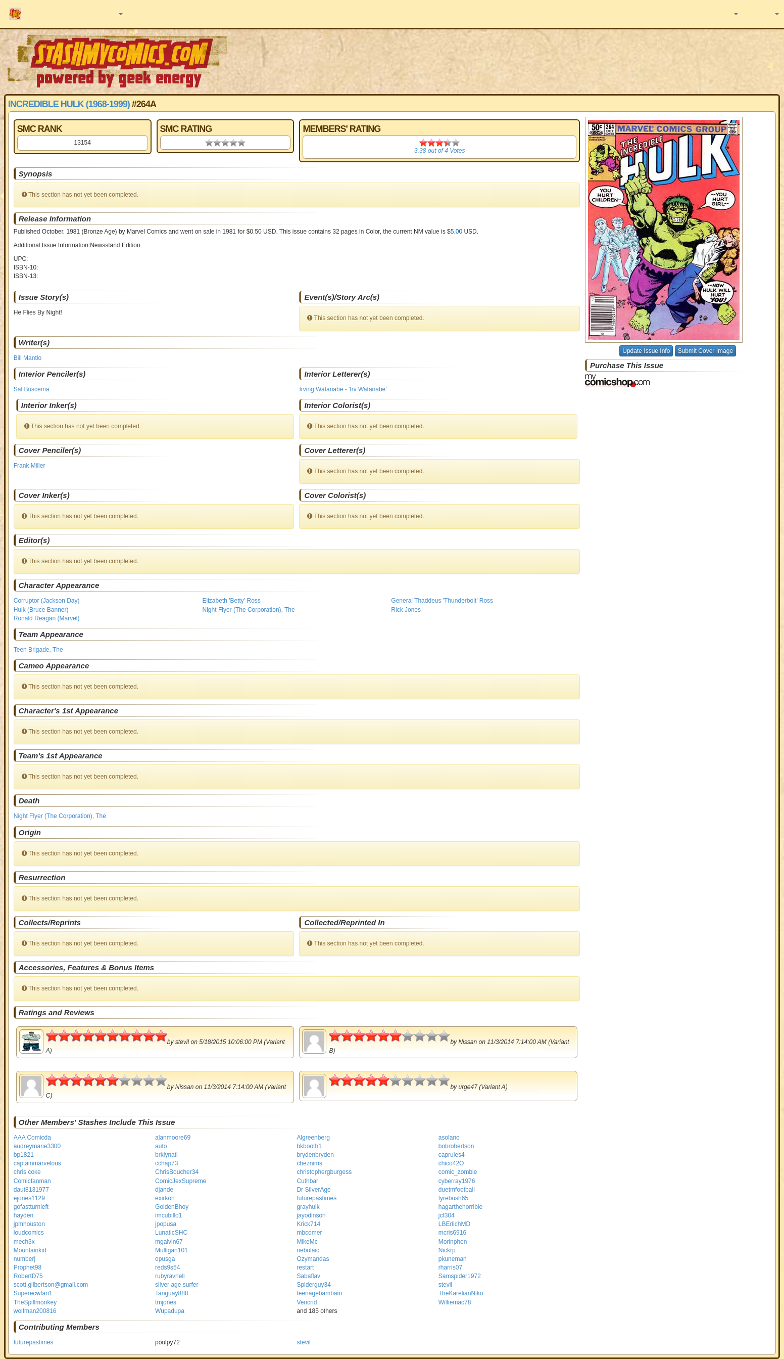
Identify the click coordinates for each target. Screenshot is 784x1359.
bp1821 (24, 1154)
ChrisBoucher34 (177, 1171)
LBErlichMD (454, 1224)
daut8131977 (31, 1189)
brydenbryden (315, 1154)
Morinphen (452, 1241)
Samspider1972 (459, 1276)
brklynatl (166, 1154)
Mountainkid (30, 1250)
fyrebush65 (453, 1198)
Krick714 (308, 1224)
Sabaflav (308, 1276)
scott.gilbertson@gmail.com (51, 1284)
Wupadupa (169, 1311)
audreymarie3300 (37, 1146)
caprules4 (451, 1154)
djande (164, 1189)
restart (305, 1267)
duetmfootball (456, 1189)
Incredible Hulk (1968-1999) (69, 104)
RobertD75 (28, 1276)
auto (161, 1146)
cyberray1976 (456, 1181)
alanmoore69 (172, 1137)
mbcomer (309, 1232)
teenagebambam (319, 1293)
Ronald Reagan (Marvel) (47, 618)
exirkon (165, 1198)
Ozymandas (313, 1258)
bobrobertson (456, 1146)
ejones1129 (29, 1198)
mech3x (24, 1241)
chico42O (451, 1163)
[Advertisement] (554, 60)
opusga (165, 1258)
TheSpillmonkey (35, 1302)
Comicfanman (32, 1181)
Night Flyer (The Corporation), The (249, 609)
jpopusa (165, 1224)
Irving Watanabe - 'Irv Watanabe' (342, 389)
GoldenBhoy (171, 1206)
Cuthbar (307, 1181)
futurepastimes (316, 1198)
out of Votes (439, 150)
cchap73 (166, 1163)
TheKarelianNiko (460, 1293)
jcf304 (446, 1215)
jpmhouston (29, 1224)
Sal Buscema (32, 389)
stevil (445, 1284)
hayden (23, 1215)
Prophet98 (27, 1267)
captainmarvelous (37, 1163)
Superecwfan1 (33, 1293)
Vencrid (307, 1302)
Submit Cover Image (705, 350)
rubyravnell (170, 1276)
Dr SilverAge (313, 1189)
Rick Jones (406, 609)
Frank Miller (29, 465)
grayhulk (308, 1206)
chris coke (27, 1171)
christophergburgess (324, 1171)
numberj (24, 1258)
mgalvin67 (169, 1241)
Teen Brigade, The (38, 649)
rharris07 (450, 1267)
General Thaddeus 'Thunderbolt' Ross (442, 600)
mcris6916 (452, 1232)
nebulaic (308, 1250)
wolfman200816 (35, 1311)
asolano (449, 1137)
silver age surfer (176, 1284)
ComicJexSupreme (180, 1181)
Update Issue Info (646, 350)
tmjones (165, 1302)
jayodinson (311, 1215)
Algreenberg (313, 1137)
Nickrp (447, 1250)
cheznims (309, 1163)
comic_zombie (457, 1171)
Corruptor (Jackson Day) (47, 600)
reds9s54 (167, 1267)
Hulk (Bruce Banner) (41, 609)
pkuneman (452, 1258)
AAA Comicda (32, 1137)
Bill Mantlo (27, 357)
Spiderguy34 (313, 1284)
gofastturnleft (31, 1206)
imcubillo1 (168, 1215)
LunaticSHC (171, 1232)
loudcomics (29, 1232)
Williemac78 (454, 1302)
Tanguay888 (171, 1293)
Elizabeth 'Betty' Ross (232, 600)
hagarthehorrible (460, 1206)
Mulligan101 (171, 1250)
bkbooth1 (309, 1146)
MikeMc (307, 1241)
